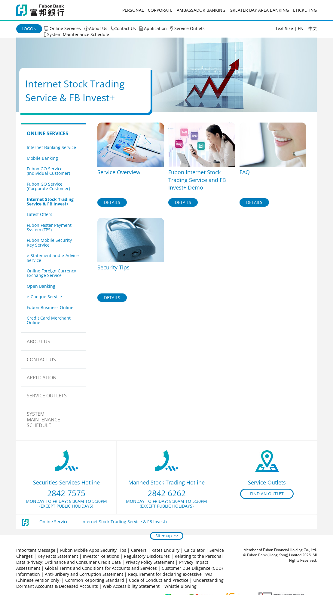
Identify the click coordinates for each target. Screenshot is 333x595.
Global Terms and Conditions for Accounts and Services (101, 568)
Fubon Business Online (50, 307)
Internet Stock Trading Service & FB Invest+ (50, 201)
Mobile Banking (42, 158)
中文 (312, 28)
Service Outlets (189, 28)
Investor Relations (101, 556)
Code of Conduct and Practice (159, 580)
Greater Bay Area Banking (259, 10)
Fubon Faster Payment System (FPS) (49, 227)
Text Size (284, 28)
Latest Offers (39, 214)
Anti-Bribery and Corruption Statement (84, 574)
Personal (133, 10)
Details (112, 202)
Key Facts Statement (58, 556)
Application (155, 28)
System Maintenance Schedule (78, 34)
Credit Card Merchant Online (49, 320)
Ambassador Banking (201, 10)
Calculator (194, 550)
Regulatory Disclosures (147, 556)
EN (301, 28)
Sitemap (163, 536)
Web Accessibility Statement (131, 586)
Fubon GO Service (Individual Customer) (48, 171)
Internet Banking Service (51, 147)
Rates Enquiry (165, 550)
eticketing (305, 10)
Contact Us (125, 28)
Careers (139, 550)
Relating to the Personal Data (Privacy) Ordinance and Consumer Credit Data (119, 559)
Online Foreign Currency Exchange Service (51, 273)
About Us (98, 28)
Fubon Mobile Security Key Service (49, 242)
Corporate (160, 10)
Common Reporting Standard (94, 580)
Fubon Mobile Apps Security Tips (93, 550)
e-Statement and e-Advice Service (53, 258)
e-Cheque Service (44, 296)
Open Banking (41, 286)
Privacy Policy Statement (150, 562)
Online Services (65, 28)
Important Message (35, 550)
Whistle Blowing (180, 586)
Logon (29, 29)
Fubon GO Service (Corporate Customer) (48, 186)
